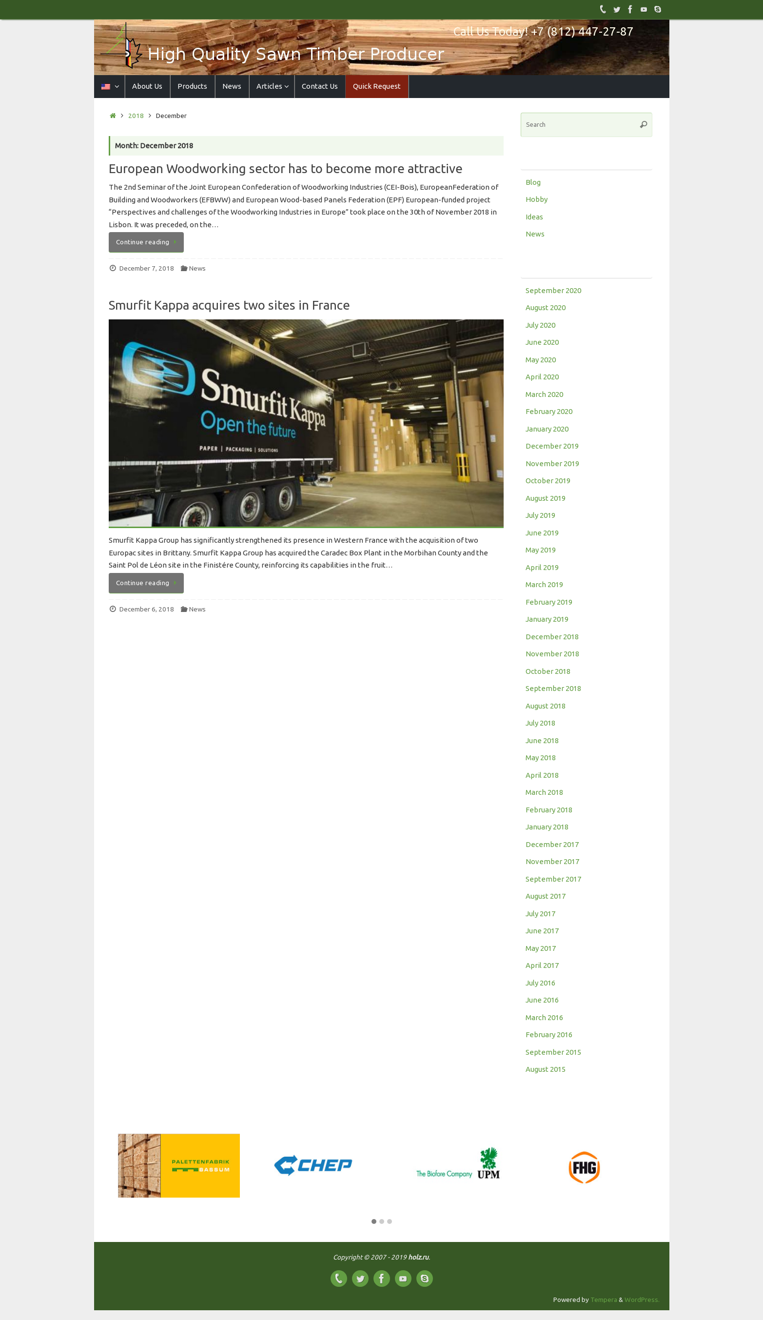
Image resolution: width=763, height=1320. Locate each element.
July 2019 (540, 515)
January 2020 (547, 429)
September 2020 (553, 290)
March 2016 (544, 1017)
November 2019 (552, 463)
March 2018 (544, 792)
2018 (136, 115)
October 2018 (548, 671)
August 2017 (546, 896)
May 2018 (541, 757)
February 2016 (549, 1034)
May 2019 (541, 550)
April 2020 (542, 377)
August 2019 (546, 498)
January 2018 (547, 827)
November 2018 (552, 654)
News (197, 268)
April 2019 (542, 567)
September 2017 (553, 879)
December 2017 (552, 844)
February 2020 (549, 411)
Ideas (534, 217)
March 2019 (544, 584)
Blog (533, 182)
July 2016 (540, 983)
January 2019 (547, 619)
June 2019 (542, 533)
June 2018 (542, 740)
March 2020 (544, 394)
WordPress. (642, 1299)
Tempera (603, 1299)
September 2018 (553, 688)
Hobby (537, 199)
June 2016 (542, 1000)
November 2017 (552, 861)
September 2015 (553, 1052)
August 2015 (546, 1069)
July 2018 (540, 723)
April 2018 (542, 775)
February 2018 (549, 810)
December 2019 (552, 446)
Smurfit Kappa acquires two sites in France (229, 305)
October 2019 (548, 480)
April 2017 (542, 965)
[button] (374, 1222)
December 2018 (552, 636)
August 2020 (546, 307)
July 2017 (540, 913)
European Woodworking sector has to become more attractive (286, 168)
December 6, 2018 (146, 609)
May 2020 (541, 359)
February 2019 (549, 602)
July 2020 (540, 325)
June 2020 (542, 342)
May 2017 (541, 948)
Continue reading (148, 242)
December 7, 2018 (146, 268)
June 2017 (542, 930)
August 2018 (546, 706)
